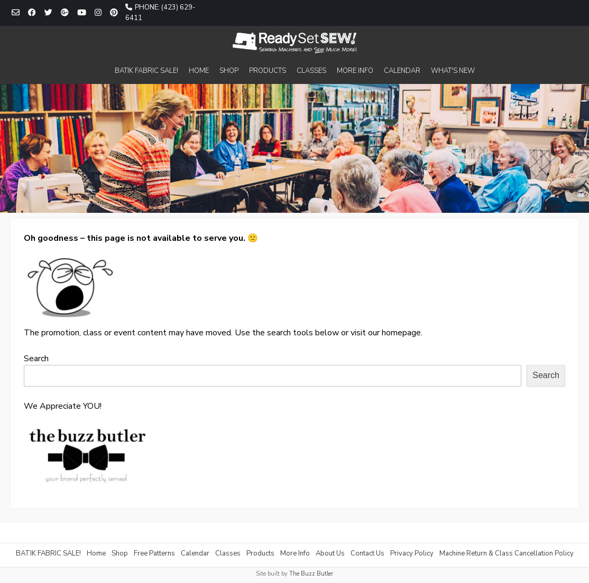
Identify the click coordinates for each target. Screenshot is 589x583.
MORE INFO (355, 71)
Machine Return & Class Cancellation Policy (506, 553)
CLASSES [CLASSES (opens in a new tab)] (311, 71)
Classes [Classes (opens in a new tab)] (228, 553)
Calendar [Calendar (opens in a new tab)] (195, 553)
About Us (330, 553)
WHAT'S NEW (453, 71)
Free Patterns (154, 553)
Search (36, 358)
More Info (295, 553)
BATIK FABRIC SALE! (146, 71)
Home (96, 553)
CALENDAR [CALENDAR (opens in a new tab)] (402, 71)
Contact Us (367, 553)
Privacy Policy (412, 553)
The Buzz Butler (311, 574)
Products (260, 553)
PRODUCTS (267, 71)
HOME (199, 71)
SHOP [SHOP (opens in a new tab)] (228, 71)
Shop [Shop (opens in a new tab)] (120, 553)
